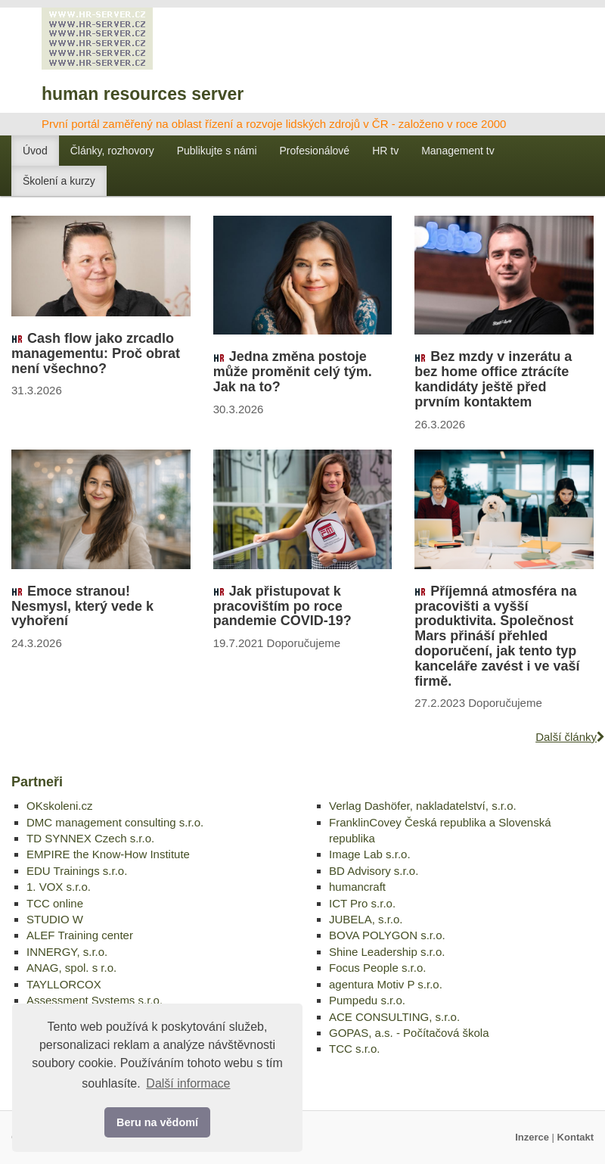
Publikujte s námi (217, 151)
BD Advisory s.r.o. (373, 870)
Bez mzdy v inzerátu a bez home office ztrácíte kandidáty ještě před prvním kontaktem (493, 379)
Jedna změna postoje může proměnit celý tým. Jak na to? (292, 371)
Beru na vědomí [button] (157, 1122)
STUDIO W (54, 919)
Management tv (458, 151)
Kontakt (575, 1137)
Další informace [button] (188, 1083)
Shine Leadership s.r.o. (387, 951)
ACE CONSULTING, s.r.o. (394, 1016)
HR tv (385, 151)
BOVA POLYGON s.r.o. (387, 935)
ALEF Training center (79, 935)
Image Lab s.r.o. (370, 854)
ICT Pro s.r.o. (362, 903)
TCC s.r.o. (354, 1048)
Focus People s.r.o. (377, 967)
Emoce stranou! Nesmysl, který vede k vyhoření (82, 606)
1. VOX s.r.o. (58, 886)
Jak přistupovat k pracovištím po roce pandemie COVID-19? (282, 606)
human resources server (143, 94)
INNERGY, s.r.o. (66, 951)
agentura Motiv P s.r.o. (385, 984)
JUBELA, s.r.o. (366, 919)
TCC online (54, 903)
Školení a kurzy (59, 181)
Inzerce (532, 1137)
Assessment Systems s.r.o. (94, 1000)
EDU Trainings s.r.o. (76, 870)
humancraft (357, 886)
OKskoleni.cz (59, 805)
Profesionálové (315, 151)
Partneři (37, 781)
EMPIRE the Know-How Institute (108, 854)
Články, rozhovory (112, 151)
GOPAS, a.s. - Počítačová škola (409, 1032)
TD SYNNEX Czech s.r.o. (90, 838)
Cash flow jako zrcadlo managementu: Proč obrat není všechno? (95, 353)
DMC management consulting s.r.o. (114, 822)
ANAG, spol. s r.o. (71, 967)
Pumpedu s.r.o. (367, 1000)
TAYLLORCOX (63, 984)
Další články (570, 736)
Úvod (35, 151)
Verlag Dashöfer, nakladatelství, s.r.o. (423, 805)
